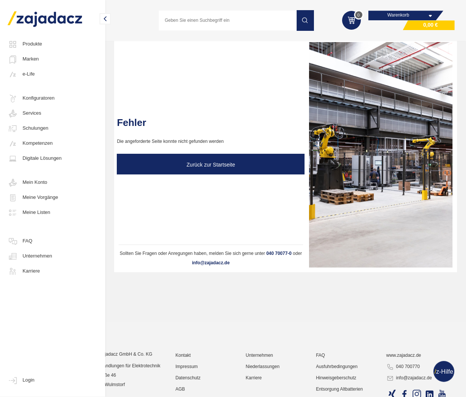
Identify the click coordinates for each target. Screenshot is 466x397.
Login (21, 380)
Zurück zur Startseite (211, 165)
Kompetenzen (30, 143)
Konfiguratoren (31, 98)
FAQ (20, 241)
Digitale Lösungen (35, 158)
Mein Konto (27, 182)
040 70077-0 (278, 253)
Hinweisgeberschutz (349, 387)
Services (24, 113)
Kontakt (208, 365)
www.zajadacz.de (410, 365)
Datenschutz (212, 387)
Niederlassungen (281, 376)
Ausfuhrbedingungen (349, 376)
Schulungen (28, 128)
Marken (23, 59)
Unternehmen (30, 256)
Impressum (211, 376)
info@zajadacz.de (210, 262)
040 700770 (410, 376)
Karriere (24, 271)
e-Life (21, 74)
